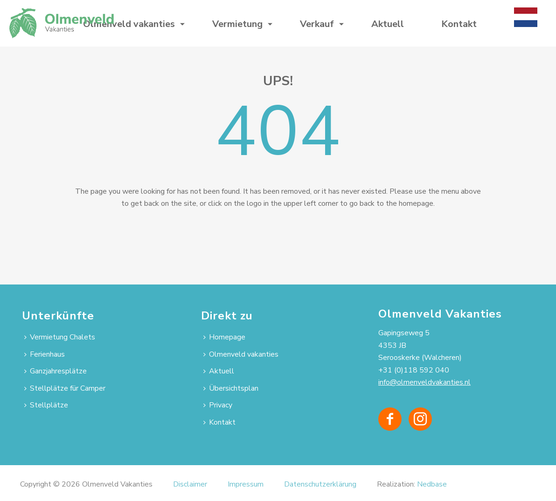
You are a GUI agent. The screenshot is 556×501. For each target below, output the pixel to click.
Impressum (246, 484)
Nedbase (432, 484)
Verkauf (317, 24)
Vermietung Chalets (59, 337)
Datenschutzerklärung (320, 484)
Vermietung (237, 24)
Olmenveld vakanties (129, 24)
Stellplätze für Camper (64, 388)
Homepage (224, 337)
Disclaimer (190, 484)
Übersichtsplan (230, 388)
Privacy (217, 405)
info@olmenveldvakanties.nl (424, 382)
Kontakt (459, 24)
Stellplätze (46, 405)
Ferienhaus (44, 354)
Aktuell (387, 24)
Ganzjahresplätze (55, 371)
